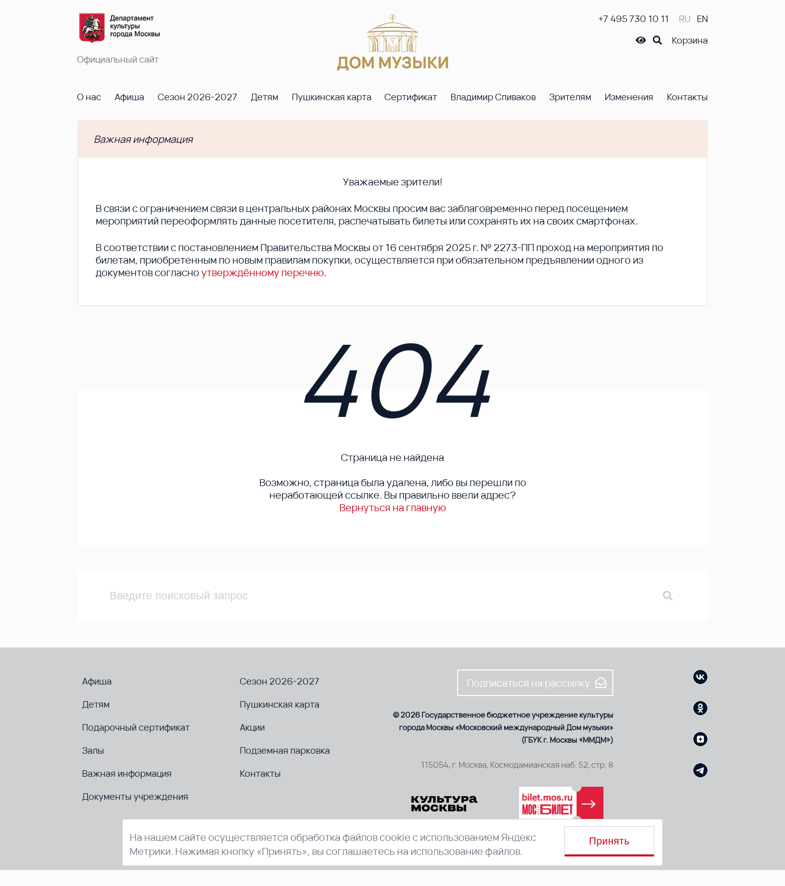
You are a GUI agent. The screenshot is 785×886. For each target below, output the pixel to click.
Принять (609, 840)
